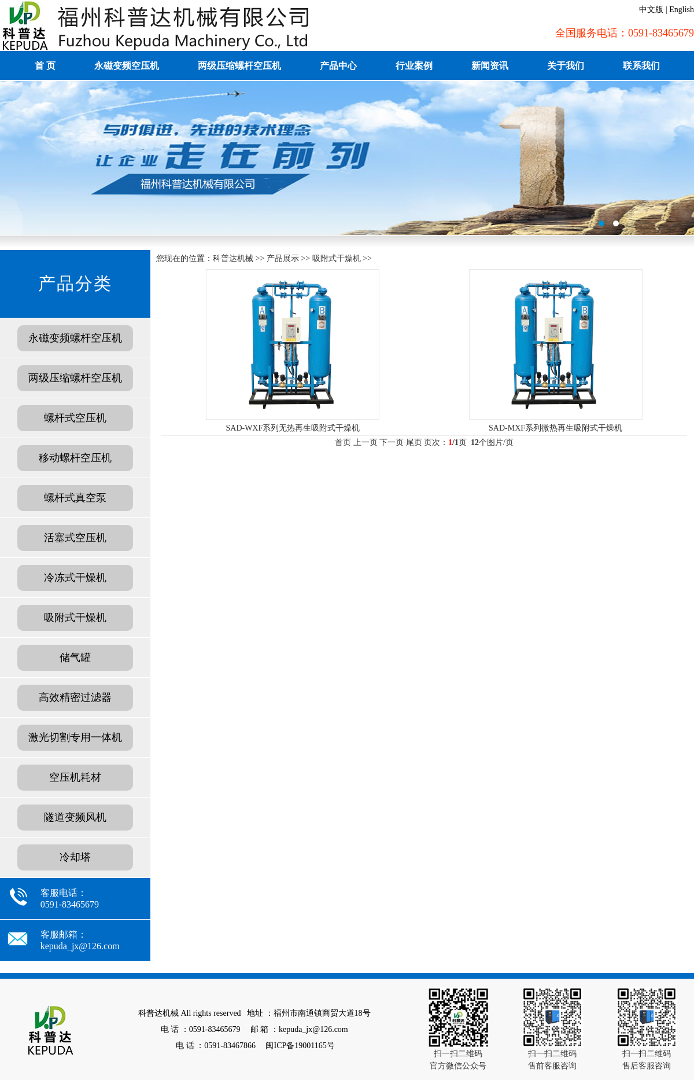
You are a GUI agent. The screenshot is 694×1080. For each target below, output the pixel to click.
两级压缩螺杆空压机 (239, 66)
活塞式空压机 (75, 537)
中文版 (651, 9)
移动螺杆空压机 (75, 458)
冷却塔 (75, 857)
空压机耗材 (75, 777)
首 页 (45, 66)
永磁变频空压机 (126, 66)
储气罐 (75, 657)
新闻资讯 (489, 66)
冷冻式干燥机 (75, 577)
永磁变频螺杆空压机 (75, 338)
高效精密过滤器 (75, 697)
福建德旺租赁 (347, 158)
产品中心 (338, 66)
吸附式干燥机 (75, 617)
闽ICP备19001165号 (299, 1045)
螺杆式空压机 (75, 418)
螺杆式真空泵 (75, 498)
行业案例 (414, 66)
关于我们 (565, 66)
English (681, 9)
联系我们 (641, 66)
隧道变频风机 (75, 817)
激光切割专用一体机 (75, 737)
